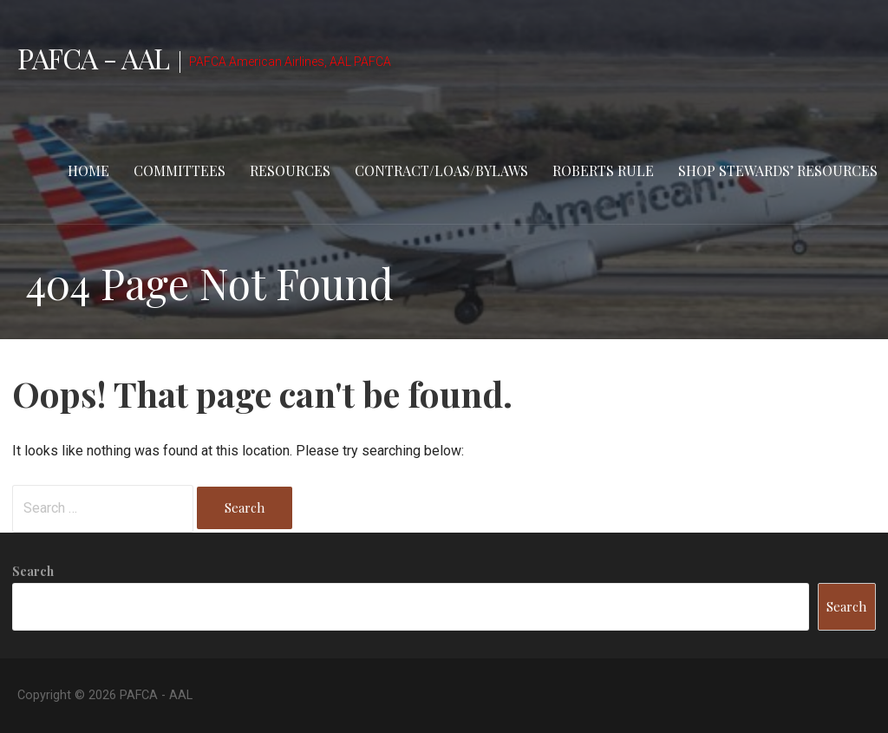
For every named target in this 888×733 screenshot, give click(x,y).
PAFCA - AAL (93, 57)
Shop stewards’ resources (778, 170)
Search (33, 571)
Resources (290, 170)
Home (88, 170)
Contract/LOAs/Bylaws (441, 170)
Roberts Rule (603, 170)
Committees (179, 170)
